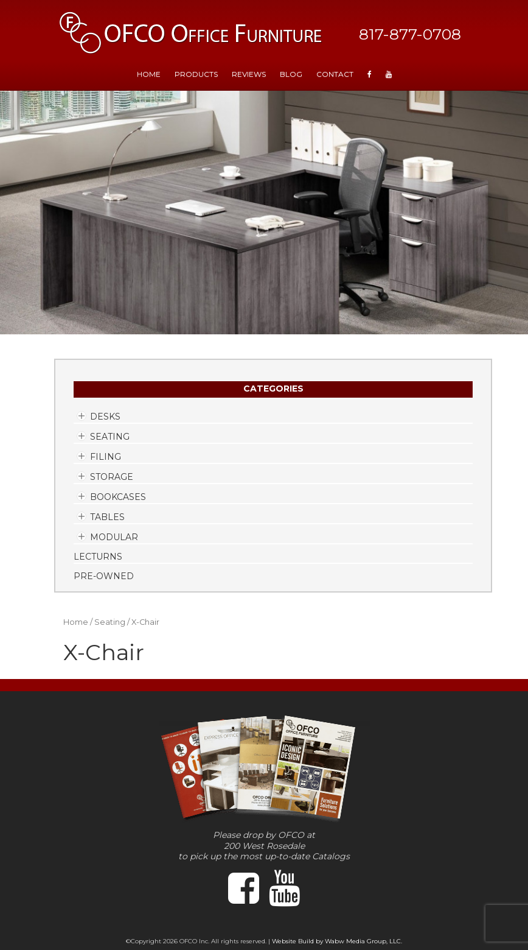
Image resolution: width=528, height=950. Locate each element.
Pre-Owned (104, 576)
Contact (334, 74)
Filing (105, 456)
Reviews (249, 74)
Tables (107, 517)
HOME (149, 74)
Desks (105, 416)
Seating (110, 436)
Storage (111, 476)
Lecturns (98, 556)
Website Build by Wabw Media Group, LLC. (337, 941)
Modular (114, 537)
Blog (291, 74)
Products (196, 74)
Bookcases (118, 496)
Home (75, 622)
